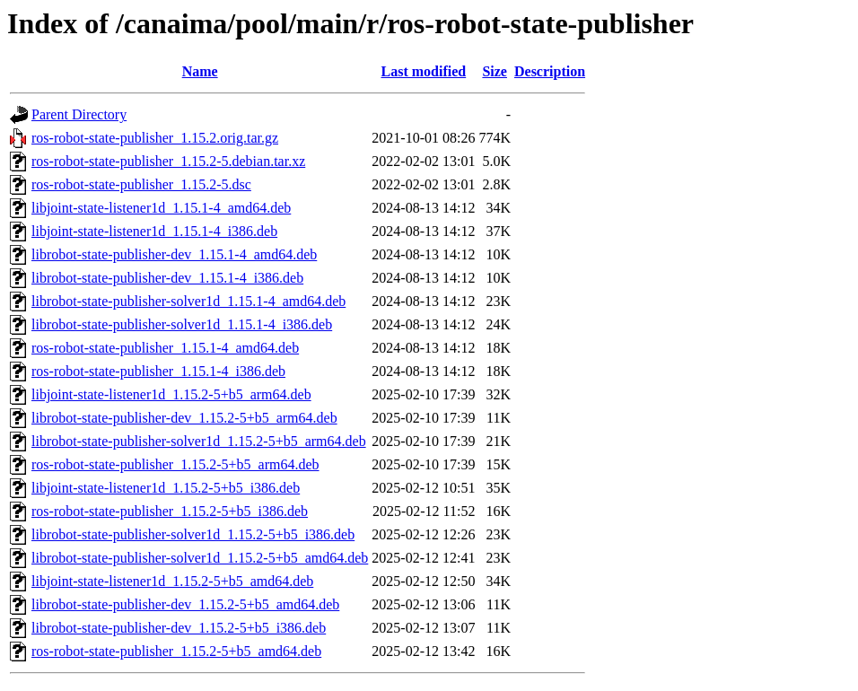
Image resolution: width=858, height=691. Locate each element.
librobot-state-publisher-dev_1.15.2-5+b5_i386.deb (178, 627)
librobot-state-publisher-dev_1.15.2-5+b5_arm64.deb (184, 417)
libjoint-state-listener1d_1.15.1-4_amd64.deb (161, 207)
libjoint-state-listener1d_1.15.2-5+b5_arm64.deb (171, 394)
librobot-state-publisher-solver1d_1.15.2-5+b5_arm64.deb (198, 441)
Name (200, 71)
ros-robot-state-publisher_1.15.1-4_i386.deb (158, 371)
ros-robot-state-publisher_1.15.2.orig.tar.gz (154, 137)
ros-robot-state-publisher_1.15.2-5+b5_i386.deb (169, 511)
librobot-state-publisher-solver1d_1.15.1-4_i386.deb (181, 324)
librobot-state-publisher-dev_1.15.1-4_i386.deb (167, 277)
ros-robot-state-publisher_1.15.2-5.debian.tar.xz (168, 161)
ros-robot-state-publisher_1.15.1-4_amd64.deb (165, 347)
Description (549, 71)
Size (494, 71)
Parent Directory (79, 114)
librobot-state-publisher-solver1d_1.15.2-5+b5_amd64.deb (199, 557)
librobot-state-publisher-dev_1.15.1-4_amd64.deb (174, 254)
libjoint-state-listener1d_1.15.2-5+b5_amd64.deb (172, 581)
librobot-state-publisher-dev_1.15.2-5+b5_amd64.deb (185, 604)
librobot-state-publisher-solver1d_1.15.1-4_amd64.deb (188, 301)
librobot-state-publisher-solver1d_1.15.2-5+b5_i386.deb (193, 534)
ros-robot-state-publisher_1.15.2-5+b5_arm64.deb (175, 464)
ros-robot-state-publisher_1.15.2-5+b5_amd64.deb (176, 651)
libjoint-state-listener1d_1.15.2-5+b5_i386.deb (165, 487)
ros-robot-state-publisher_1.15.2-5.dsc (141, 184)
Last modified (424, 71)
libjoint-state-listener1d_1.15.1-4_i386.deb (154, 231)
